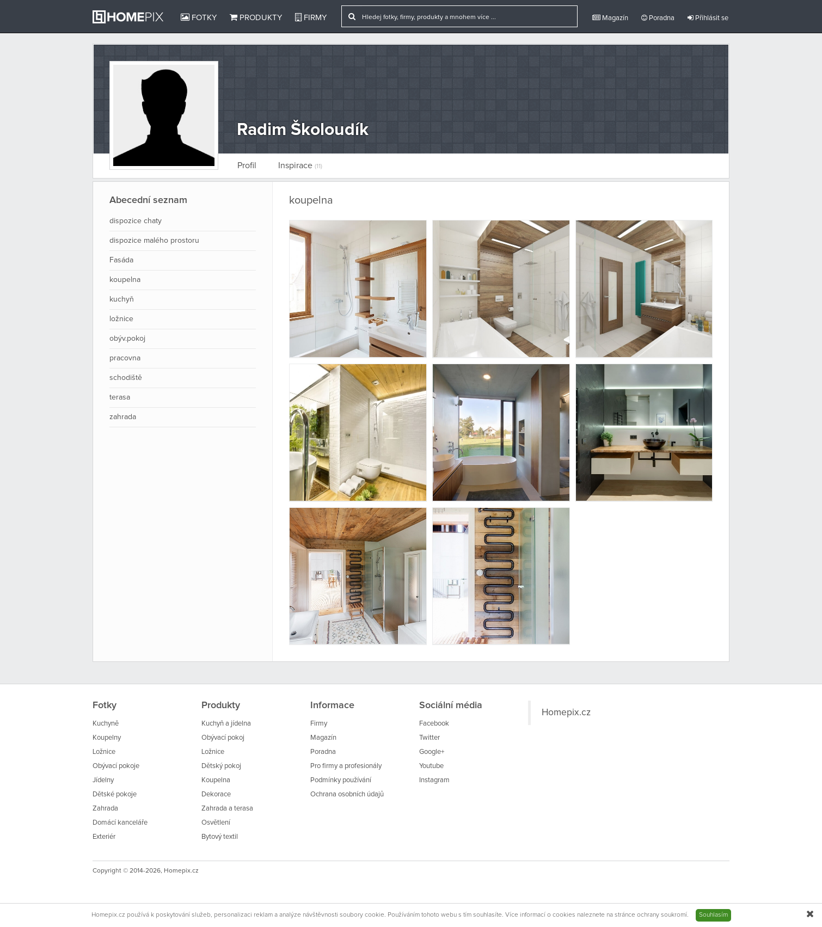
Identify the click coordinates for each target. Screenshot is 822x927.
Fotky (199, 17)
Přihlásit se (708, 18)
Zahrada (105, 808)
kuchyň (121, 299)
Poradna (657, 18)
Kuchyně (106, 723)
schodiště (125, 378)
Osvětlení (215, 822)
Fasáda (121, 260)
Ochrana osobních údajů (347, 794)
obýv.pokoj (127, 338)
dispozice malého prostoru (154, 240)
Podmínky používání (340, 780)
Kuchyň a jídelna (226, 723)
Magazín (610, 18)
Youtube (431, 766)
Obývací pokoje (116, 766)
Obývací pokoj (222, 737)
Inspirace (300, 165)
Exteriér (104, 836)
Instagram (434, 780)
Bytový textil (219, 836)
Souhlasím (713, 915)
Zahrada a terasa (227, 808)
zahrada (122, 417)
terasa (119, 397)
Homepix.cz (566, 712)
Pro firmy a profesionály (346, 766)
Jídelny (103, 780)
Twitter (429, 737)
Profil (246, 165)
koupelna (124, 280)
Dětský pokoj (221, 766)
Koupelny (107, 737)
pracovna (124, 358)
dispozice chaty (135, 221)
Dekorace (216, 794)
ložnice (121, 319)
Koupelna (215, 780)
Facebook (434, 723)
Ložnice (104, 752)
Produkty (256, 17)
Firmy (311, 17)
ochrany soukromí (662, 915)
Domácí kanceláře (120, 822)
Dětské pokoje (115, 794)
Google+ (431, 752)
